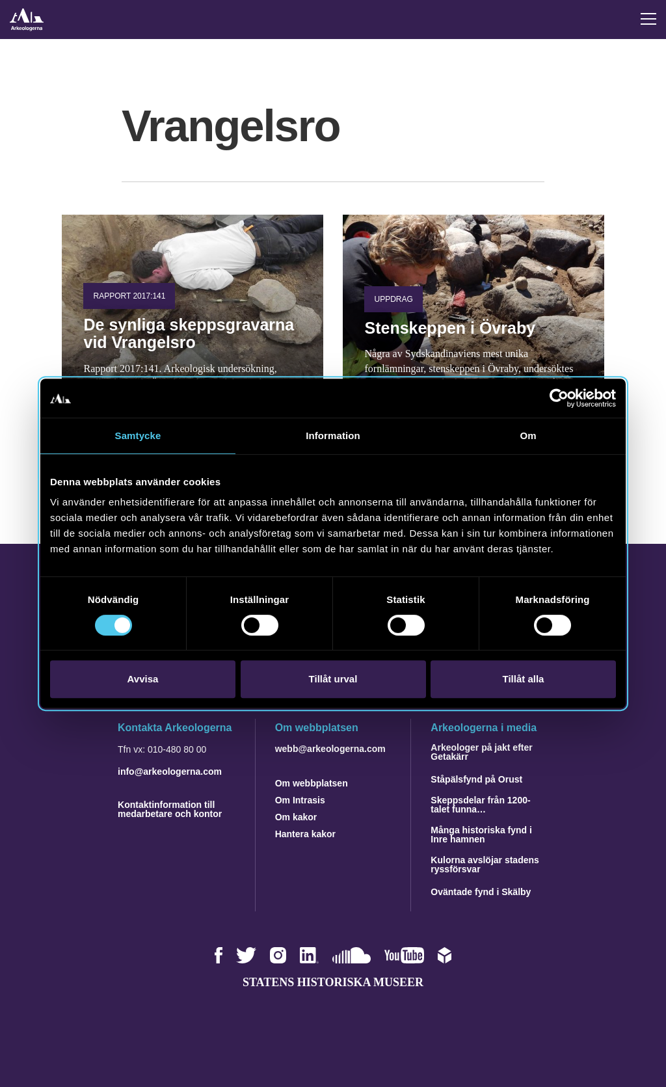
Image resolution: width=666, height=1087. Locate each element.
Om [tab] (528, 435)
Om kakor (296, 817)
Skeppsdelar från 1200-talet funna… (480, 805)
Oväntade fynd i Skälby (481, 891)
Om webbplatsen (311, 783)
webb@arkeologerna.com (330, 748)
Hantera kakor (305, 834)
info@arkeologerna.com (170, 771)
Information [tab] (333, 435)
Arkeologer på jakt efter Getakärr (481, 752)
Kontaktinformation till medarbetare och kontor (170, 809)
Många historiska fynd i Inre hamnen (481, 834)
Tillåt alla (523, 678)
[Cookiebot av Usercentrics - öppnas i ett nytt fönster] (559, 398)
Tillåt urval (333, 678)
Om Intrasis (300, 800)
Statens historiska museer (333, 982)
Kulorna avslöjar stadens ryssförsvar (485, 864)
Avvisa (143, 678)
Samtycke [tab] (138, 435)
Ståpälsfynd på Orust (476, 779)
